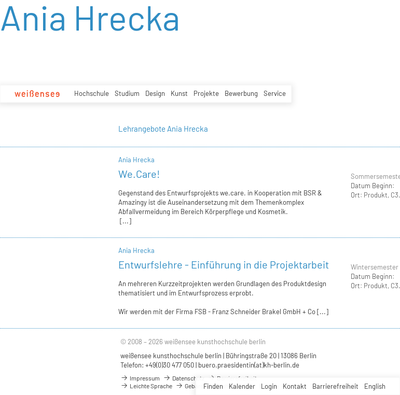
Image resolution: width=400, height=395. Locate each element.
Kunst (179, 93)
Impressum (140, 378)
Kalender (242, 386)
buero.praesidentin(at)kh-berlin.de (248, 365)
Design (155, 93)
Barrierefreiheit (335, 386)
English (374, 386)
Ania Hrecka (136, 160)
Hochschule (91, 93)
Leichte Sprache (146, 385)
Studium (127, 93)
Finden (213, 386)
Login (269, 386)
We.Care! (139, 173)
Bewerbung (241, 93)
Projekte (206, 93)
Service (275, 93)
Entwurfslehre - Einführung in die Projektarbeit (223, 264)
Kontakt (295, 386)
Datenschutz (183, 378)
